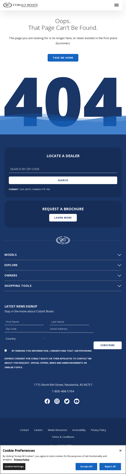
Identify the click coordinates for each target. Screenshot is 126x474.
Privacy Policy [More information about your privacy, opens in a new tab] (21, 461)
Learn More (63, 217)
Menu (117, 2)
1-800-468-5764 (63, 391)
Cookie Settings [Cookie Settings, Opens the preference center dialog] (14, 468)
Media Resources (57, 430)
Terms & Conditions (63, 436)
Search (63, 180)
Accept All (86, 468)
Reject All (110, 468)
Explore (62, 265)
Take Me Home (63, 57)
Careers (38, 430)
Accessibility (79, 430)
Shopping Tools (62, 286)
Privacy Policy (98, 430)
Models (62, 255)
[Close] (120, 452)
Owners (62, 275)
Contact (24, 430)
